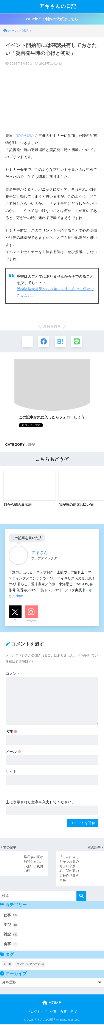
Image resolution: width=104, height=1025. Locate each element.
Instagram (31, 621)
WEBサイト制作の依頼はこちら (52, 19)
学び (11, 925)
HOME (52, 1003)
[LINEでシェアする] (78, 341)
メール (13, 752)
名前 (12, 732)
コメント (15, 674)
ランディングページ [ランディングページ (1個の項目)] (30, 964)
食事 (11, 944)
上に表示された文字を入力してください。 (40, 803)
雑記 (31, 445)
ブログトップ (37, 1012)
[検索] (81, 897)
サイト (11, 772)
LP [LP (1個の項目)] (7, 964)
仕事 (11, 915)
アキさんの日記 (52, 6)
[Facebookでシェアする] (43, 341)
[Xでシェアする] (26, 341)
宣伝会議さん (27, 136)
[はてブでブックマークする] (61, 341)
